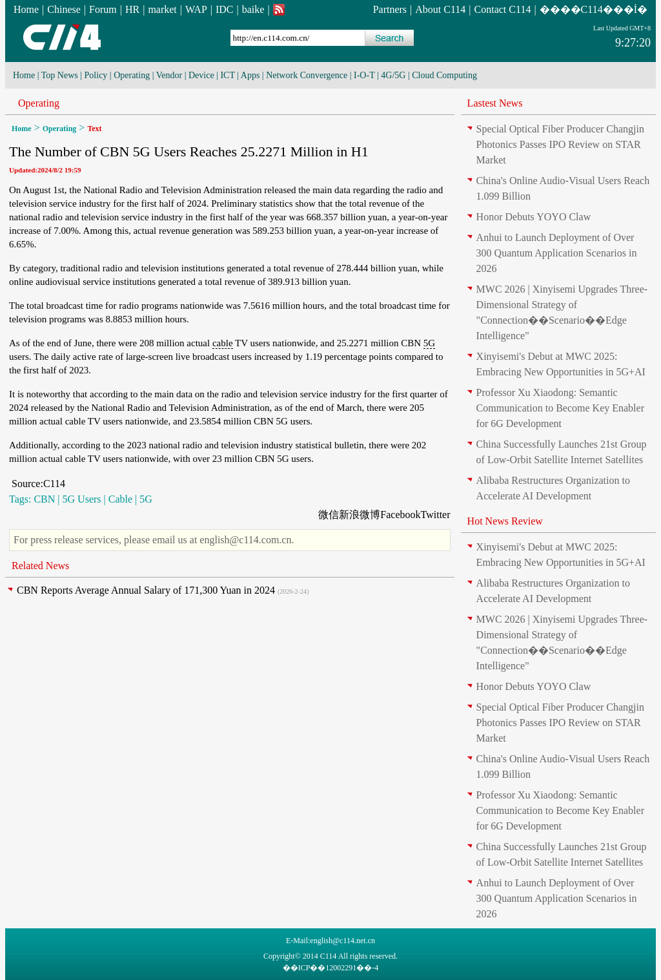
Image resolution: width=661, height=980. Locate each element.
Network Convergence (306, 75)
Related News (40, 565)
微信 (328, 514)
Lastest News (495, 103)
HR (132, 9)
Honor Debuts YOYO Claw (533, 216)
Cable (120, 499)
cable (222, 343)
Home (26, 9)
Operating (132, 75)
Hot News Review (505, 521)
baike (253, 9)
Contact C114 (502, 9)
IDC (225, 9)
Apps (250, 75)
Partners (390, 9)
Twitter (436, 514)
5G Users (82, 499)
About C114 (440, 9)
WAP (196, 9)
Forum (103, 9)
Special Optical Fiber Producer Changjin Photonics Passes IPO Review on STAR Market (560, 144)
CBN (44, 499)
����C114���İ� (593, 9)
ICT (227, 75)
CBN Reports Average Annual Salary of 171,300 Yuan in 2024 (146, 590)
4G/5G (393, 75)
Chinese (64, 9)
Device (201, 75)
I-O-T (364, 75)
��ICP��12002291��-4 (331, 967)
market (162, 9)
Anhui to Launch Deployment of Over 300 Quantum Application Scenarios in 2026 (556, 253)
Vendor (169, 75)
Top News (59, 75)
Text (94, 128)
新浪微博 (359, 514)
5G (429, 343)
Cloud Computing (444, 75)
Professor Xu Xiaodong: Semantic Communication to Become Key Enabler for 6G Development (560, 408)
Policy (96, 75)
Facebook (400, 514)
